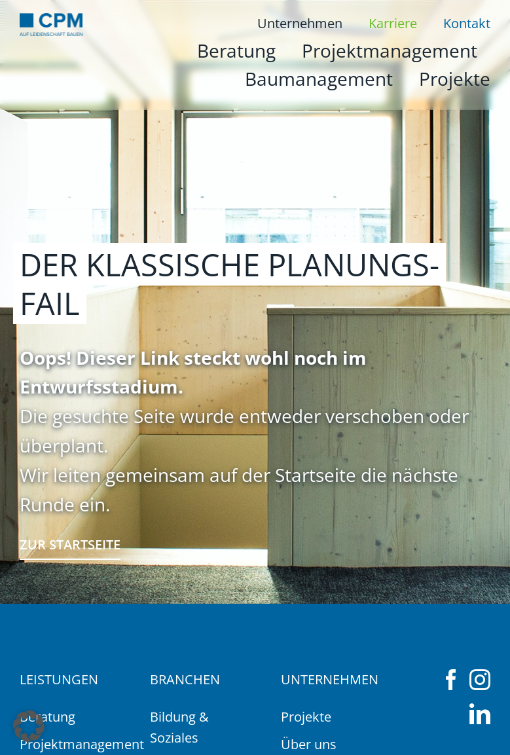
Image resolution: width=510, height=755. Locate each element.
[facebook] (451, 679)
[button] (29, 726)
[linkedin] (479, 713)
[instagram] (479, 679)
